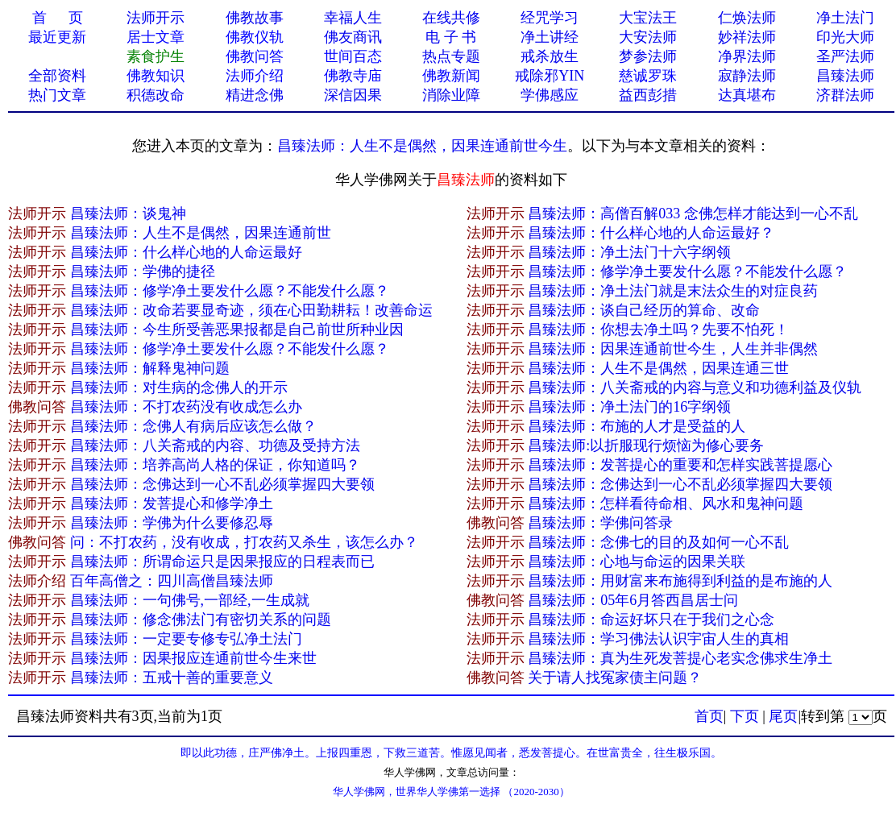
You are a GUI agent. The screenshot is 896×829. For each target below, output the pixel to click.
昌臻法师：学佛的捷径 (142, 271)
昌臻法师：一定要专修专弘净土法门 (186, 639)
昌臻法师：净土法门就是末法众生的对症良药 (673, 291)
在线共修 (451, 18)
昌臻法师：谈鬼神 (128, 213)
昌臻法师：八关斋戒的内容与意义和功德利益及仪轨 (694, 387)
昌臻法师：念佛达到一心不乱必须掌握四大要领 (222, 484)
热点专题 (451, 56)
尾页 (783, 716)
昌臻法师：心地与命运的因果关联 (636, 561)
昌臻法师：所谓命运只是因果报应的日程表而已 (222, 561)
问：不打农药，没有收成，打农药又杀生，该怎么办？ (244, 542)
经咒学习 (550, 18)
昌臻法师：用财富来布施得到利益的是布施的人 (680, 581)
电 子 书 (450, 37)
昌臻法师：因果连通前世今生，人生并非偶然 (673, 349)
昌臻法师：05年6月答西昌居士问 (633, 600)
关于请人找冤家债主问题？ (615, 677)
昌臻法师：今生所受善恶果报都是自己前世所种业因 (237, 329)
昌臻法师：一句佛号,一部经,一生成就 (189, 600)
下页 (744, 716)
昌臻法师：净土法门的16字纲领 (629, 407)
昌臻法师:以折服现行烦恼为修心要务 (646, 445)
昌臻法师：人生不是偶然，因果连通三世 (658, 368)
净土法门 (845, 18)
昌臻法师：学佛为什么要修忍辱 (171, 523)
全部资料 (57, 76)
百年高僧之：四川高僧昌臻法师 (171, 581)
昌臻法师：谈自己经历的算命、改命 (644, 310)
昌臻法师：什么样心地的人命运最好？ (651, 233)
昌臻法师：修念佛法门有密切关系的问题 (200, 619)
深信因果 (353, 95)
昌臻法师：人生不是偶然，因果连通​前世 (200, 233)
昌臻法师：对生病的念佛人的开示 (179, 387)
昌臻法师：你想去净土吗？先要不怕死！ (658, 329)
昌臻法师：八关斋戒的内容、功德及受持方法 (215, 445)
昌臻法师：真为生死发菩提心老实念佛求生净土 (680, 658)
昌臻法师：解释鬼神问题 (150, 368)
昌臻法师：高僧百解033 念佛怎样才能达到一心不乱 (693, 213)
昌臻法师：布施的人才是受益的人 (636, 426)
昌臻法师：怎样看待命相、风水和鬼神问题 (665, 503)
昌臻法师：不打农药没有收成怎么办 (186, 407)
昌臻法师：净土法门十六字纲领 (629, 252)
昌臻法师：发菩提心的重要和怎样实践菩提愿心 (680, 465)
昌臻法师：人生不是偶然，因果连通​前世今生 (422, 146)
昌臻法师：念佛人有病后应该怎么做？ (193, 426)
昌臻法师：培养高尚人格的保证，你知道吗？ (215, 465)
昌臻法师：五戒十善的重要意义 (171, 677)
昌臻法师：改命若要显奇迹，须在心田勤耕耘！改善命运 (251, 310)
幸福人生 (353, 18)
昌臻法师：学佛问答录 (600, 523)
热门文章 (57, 95)
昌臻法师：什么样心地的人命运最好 (186, 252)
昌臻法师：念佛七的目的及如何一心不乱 (658, 542)
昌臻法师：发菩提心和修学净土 (171, 503)
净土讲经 (550, 37)
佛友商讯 (353, 37)
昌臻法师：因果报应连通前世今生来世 (193, 658)
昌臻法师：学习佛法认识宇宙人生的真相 (658, 639)
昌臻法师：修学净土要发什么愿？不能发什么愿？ (687, 271)
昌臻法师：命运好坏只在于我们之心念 (651, 619)
